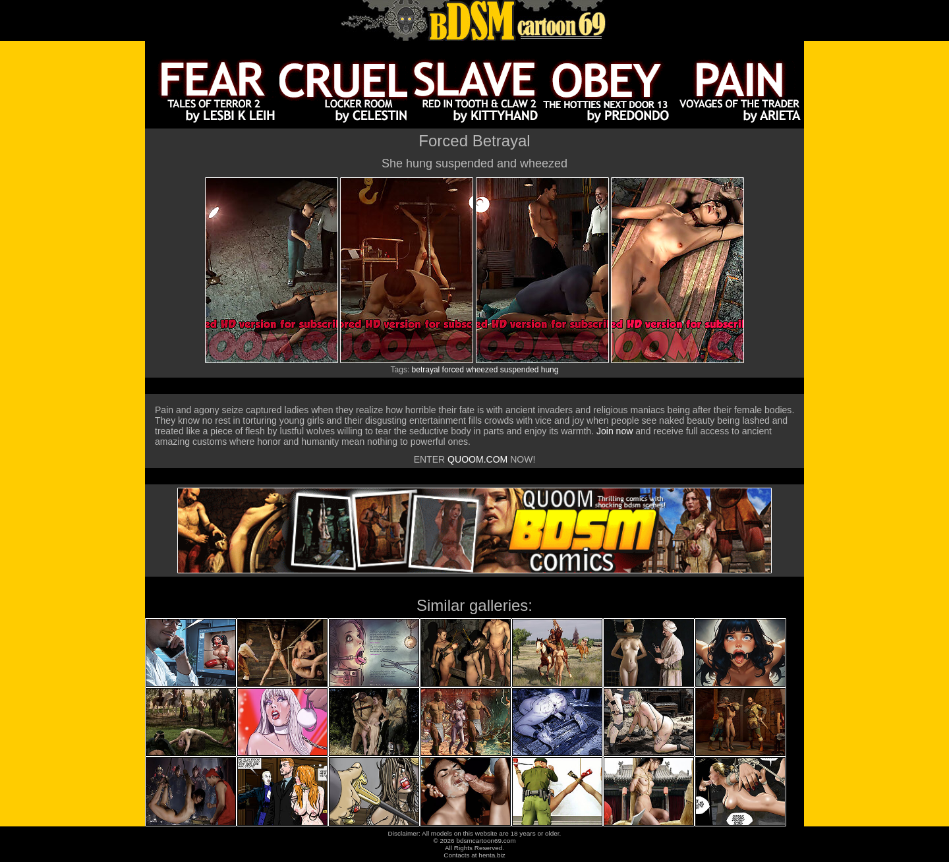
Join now (615, 431)
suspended (519, 369)
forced (453, 369)
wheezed (482, 369)
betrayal (426, 369)
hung (550, 369)
